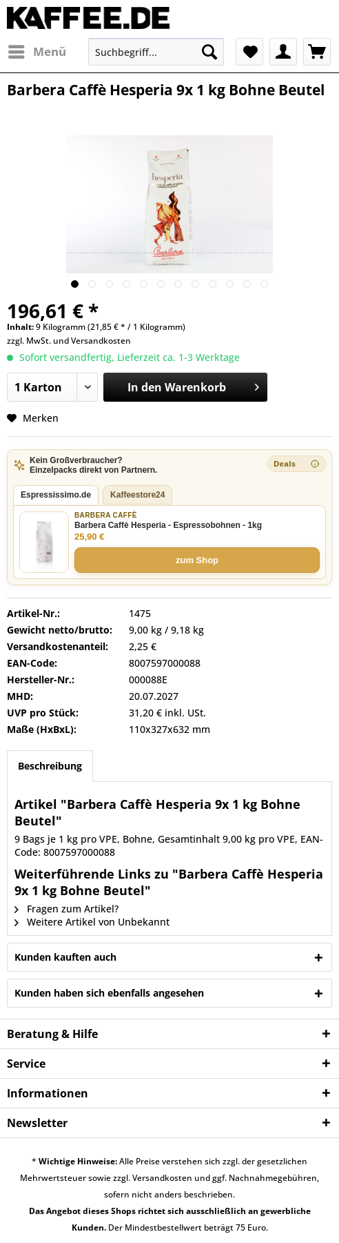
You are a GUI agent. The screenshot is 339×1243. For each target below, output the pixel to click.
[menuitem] (36, 52)
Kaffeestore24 (137, 495)
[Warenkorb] (317, 52)
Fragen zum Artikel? (66, 908)
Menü (37, 50)
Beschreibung (50, 765)
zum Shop (197, 560)
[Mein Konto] (283, 52)
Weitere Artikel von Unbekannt (92, 921)
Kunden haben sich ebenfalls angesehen (109, 992)
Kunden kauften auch (65, 956)
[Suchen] (209, 52)
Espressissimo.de (56, 495)
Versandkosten (101, 340)
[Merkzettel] (249, 52)
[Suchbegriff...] (156, 52)
